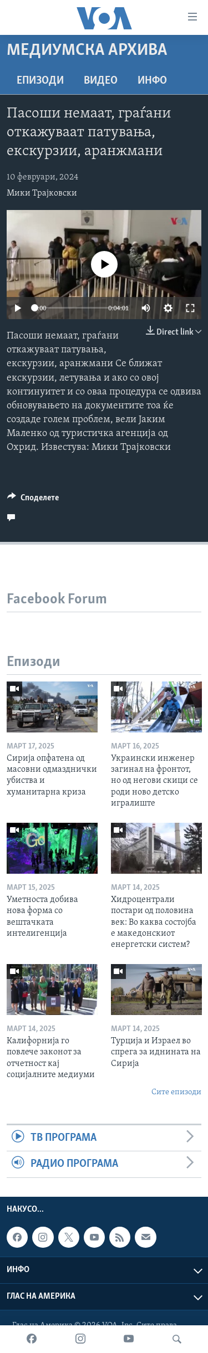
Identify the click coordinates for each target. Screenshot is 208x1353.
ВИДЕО (101, 80)
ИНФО (152, 80)
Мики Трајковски (42, 193)
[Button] (33, 500)
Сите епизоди (176, 1092)
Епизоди (40, 80)
